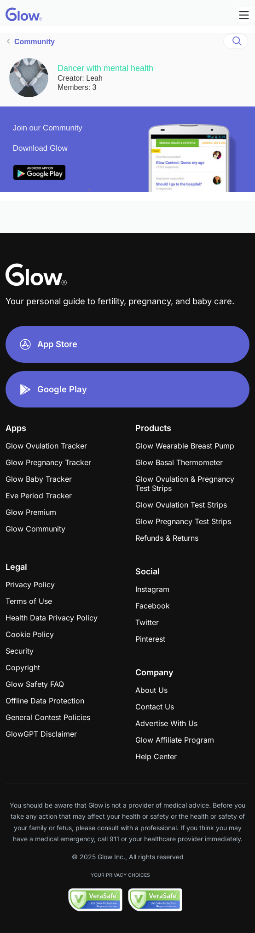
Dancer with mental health (105, 68)
